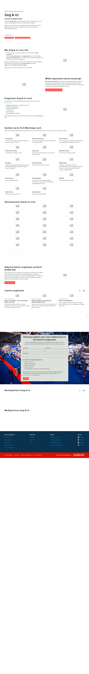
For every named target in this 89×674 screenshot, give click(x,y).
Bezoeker (32, 528)
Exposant (32, 531)
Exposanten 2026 (9, 37)
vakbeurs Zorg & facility (29, 454)
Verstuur (26, 469)
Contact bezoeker (54, 528)
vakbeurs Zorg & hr (28, 458)
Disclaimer (16, 546)
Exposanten (63, 5)
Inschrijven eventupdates (56, 536)
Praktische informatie (73, 5)
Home (48, 5)
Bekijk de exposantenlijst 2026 (53, 89)
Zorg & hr (7, 533)
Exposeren (11, 1)
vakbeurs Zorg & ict (29, 453)
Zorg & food (7, 528)
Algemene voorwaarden (26, 546)
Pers (31, 533)
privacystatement (27, 466)
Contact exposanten (55, 531)
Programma (55, 5)
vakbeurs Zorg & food (29, 456)
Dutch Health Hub (9, 368)
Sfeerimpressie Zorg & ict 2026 (22, 37)
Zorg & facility (8, 531)
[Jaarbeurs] (79, 546)
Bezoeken (7, 1)
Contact (83, 5)
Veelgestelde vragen (55, 533)
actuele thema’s (8, 102)
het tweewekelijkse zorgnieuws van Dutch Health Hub (36, 459)
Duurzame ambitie (9, 538)
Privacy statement (37, 546)
